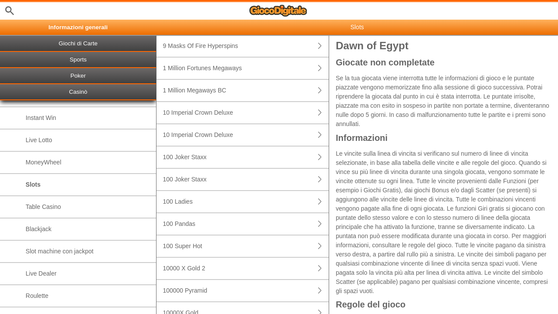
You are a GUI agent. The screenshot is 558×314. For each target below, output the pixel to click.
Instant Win (41, 117)
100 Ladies (246, 201)
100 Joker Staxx (246, 157)
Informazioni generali (78, 27)
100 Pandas (246, 224)
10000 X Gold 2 (246, 268)
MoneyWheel (43, 162)
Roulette (37, 295)
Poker (78, 75)
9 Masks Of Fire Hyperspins (246, 46)
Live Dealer (41, 273)
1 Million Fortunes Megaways (246, 68)
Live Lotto (39, 140)
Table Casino (43, 206)
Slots (33, 184)
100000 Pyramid (246, 290)
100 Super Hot (246, 246)
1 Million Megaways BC (246, 90)
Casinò (78, 92)
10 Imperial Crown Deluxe (246, 112)
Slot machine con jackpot (60, 251)
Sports (78, 59)
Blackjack (38, 228)
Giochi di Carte (78, 43)
